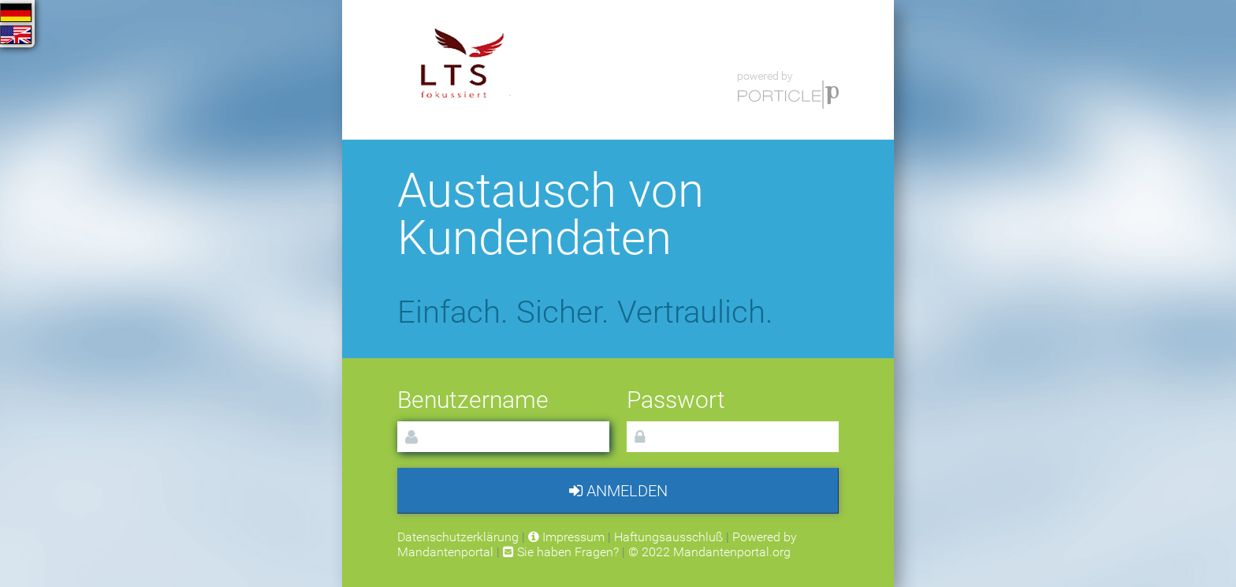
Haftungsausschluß (668, 536)
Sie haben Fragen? (561, 551)
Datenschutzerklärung (458, 536)
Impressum (566, 536)
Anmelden (618, 490)
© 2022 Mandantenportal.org (709, 551)
